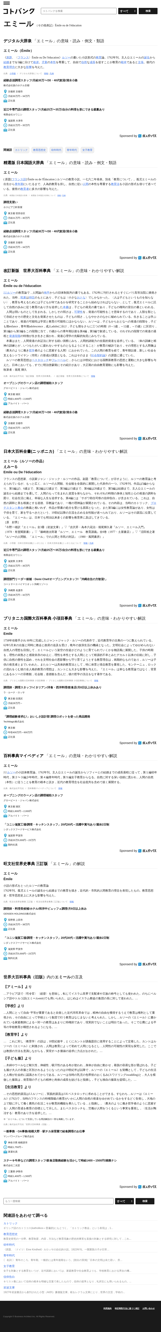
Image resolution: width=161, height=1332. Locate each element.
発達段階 (14, 336)
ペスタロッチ (40, 360)
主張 (141, 62)
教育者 (24, 189)
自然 (84, 62)
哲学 (32, 350)
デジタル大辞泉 (17, 41)
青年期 (19, 184)
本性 (53, 62)
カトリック (21, 150)
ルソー (66, 57)
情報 (46, 73)
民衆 (23, 297)
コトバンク (19, 11)
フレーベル (59, 360)
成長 (92, 62)
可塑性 (78, 311)
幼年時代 (56, 150)
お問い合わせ (148, 1308)
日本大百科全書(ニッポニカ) (28, 451)
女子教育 (87, 150)
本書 (66, 307)
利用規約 (107, 1308)
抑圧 (32, 297)
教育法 (115, 184)
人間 (85, 184)
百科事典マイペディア (23, 755)
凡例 (52, 73)
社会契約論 (98, 355)
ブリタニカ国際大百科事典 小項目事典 (37, 618)
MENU (6, 3)
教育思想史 (39, 150)
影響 (29, 67)
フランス (23, 57)
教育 (99, 57)
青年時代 (72, 150)
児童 (44, 62)
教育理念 (9, 67)
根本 (124, 62)
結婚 (6, 62)
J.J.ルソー (9, 292)
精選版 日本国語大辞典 (23, 162)
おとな (81, 297)
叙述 (36, 62)
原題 (9, 57)
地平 (47, 292)
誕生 (147, 57)
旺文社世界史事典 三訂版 (25, 863)
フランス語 (19, 179)
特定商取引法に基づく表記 (127, 1308)
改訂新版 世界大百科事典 (27, 270)
